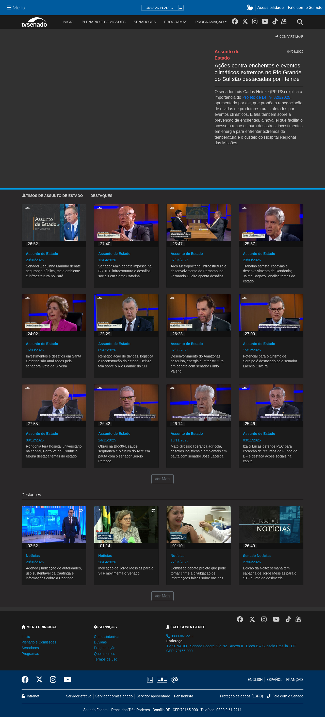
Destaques (101, 196)
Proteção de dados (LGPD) (241, 696)
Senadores (145, 22)
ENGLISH (255, 680)
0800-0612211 (180, 636)
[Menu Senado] (16, 8)
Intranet (30, 696)
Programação (209, 22)
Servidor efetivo (78, 696)
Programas (175, 22)
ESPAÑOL (274, 680)
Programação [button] (104, 648)
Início (26, 637)
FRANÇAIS (294, 680)
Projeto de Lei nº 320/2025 (266, 97)
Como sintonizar (107, 637)
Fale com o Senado (305, 7)
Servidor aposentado (153, 696)
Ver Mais (162, 479)
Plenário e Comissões (104, 22)
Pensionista (183, 696)
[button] (251, 7)
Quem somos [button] (104, 654)
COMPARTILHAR (289, 36)
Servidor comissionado (114, 696)
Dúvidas (100, 642)
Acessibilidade (270, 7)
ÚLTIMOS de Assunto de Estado (52, 196)
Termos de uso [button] (105, 659)
